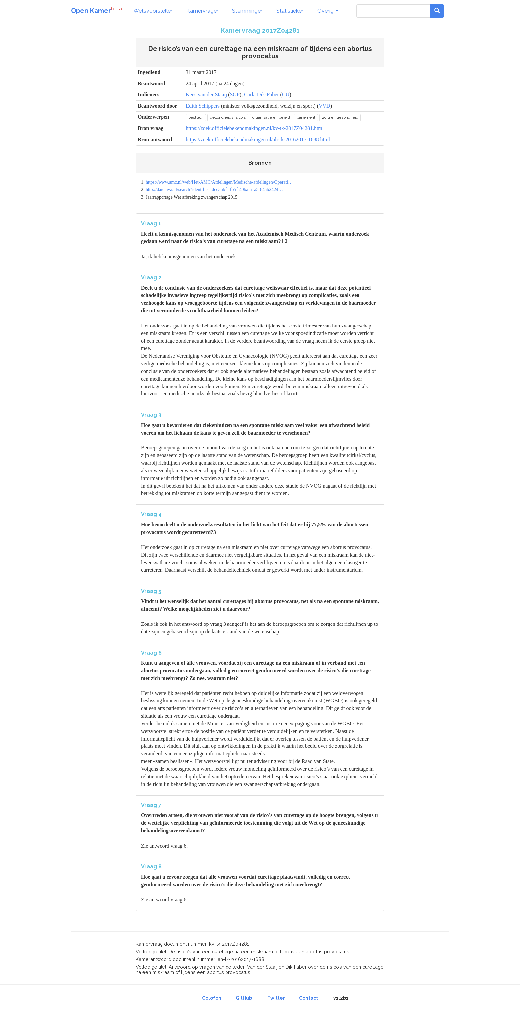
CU (285, 94)
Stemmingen (248, 11)
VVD (324, 106)
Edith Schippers (203, 106)
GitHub (244, 998)
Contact (308, 998)
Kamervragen (203, 11)
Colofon (211, 998)
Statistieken (290, 11)
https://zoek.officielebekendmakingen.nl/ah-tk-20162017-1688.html (258, 139)
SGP (234, 94)
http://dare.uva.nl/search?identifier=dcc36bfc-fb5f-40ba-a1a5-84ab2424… (214, 189)
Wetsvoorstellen (153, 11)
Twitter (276, 998)
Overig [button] (327, 11)
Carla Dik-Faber (261, 94)
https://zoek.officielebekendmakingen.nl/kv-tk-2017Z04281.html (255, 128)
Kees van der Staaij (206, 94)
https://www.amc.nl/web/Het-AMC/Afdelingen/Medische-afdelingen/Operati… (219, 182)
